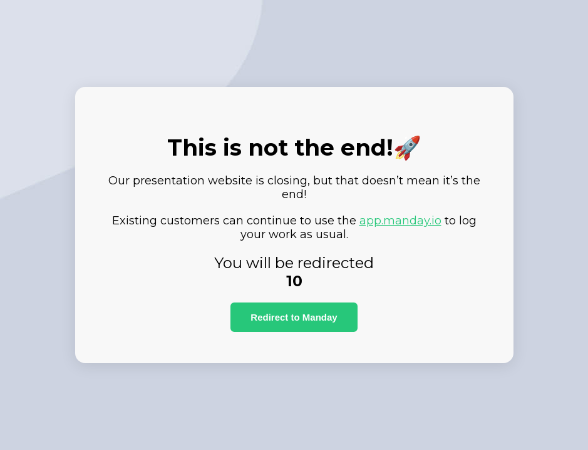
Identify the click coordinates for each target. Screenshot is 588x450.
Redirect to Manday (293, 317)
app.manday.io (400, 221)
